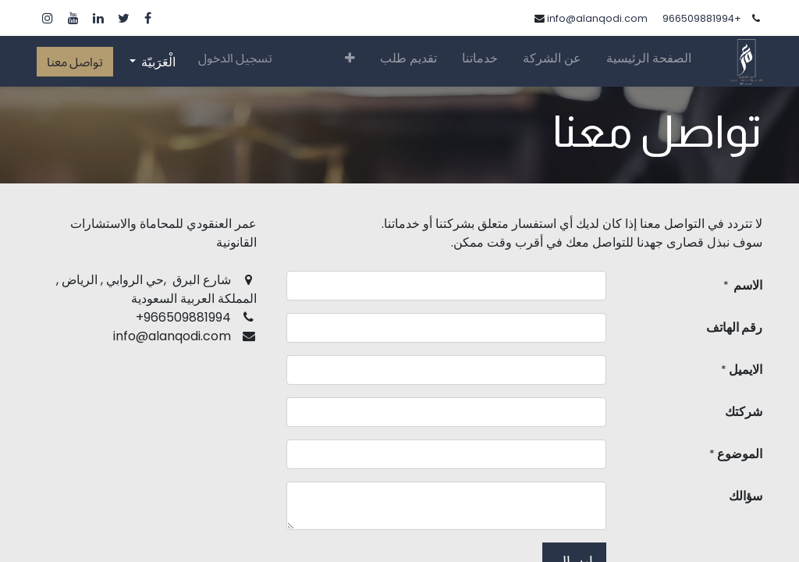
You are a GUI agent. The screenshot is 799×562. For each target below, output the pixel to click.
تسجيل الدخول (235, 58)
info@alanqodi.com (597, 18)
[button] (350, 61)
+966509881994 (701, 18)
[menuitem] (648, 61)
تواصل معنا (75, 61)
